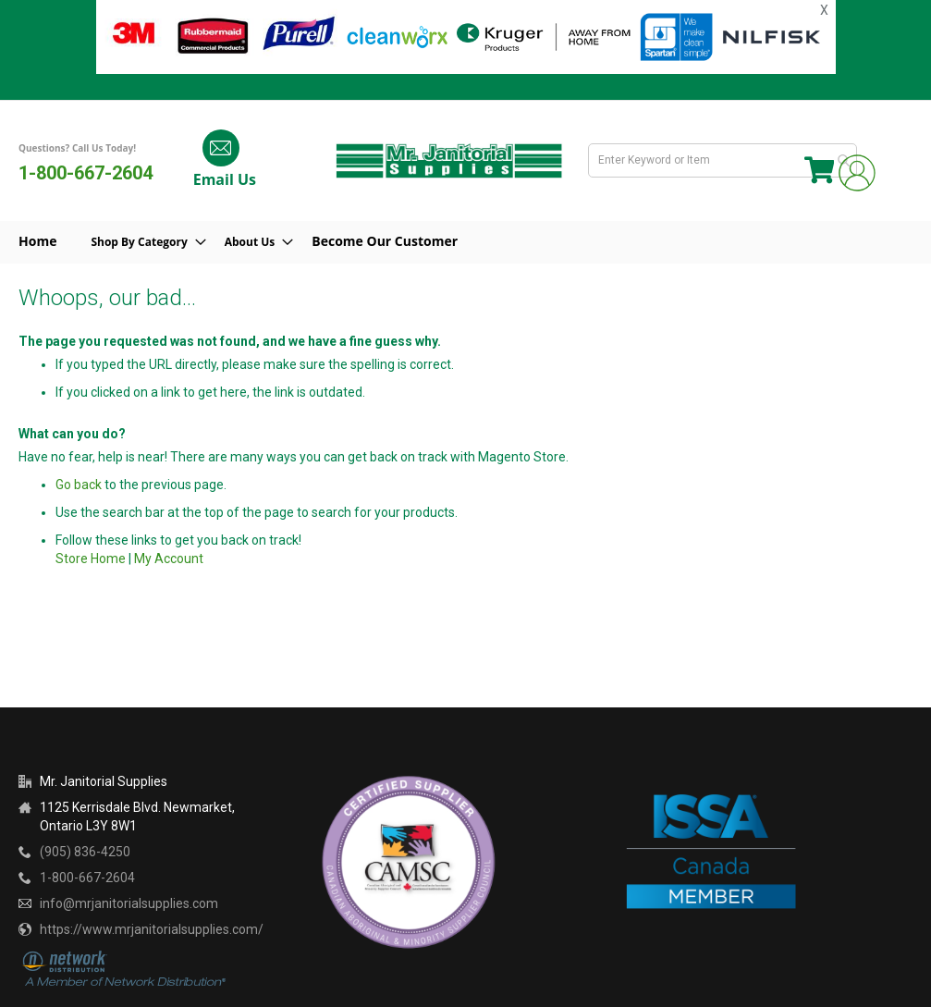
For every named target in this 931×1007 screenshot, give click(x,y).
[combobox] (726, 160)
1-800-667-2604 (85, 173)
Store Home (90, 558)
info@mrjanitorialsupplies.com (129, 903)
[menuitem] (152, 243)
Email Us (220, 179)
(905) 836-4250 (85, 851)
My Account (168, 558)
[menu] (465, 242)
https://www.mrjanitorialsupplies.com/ (151, 929)
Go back (78, 484)
